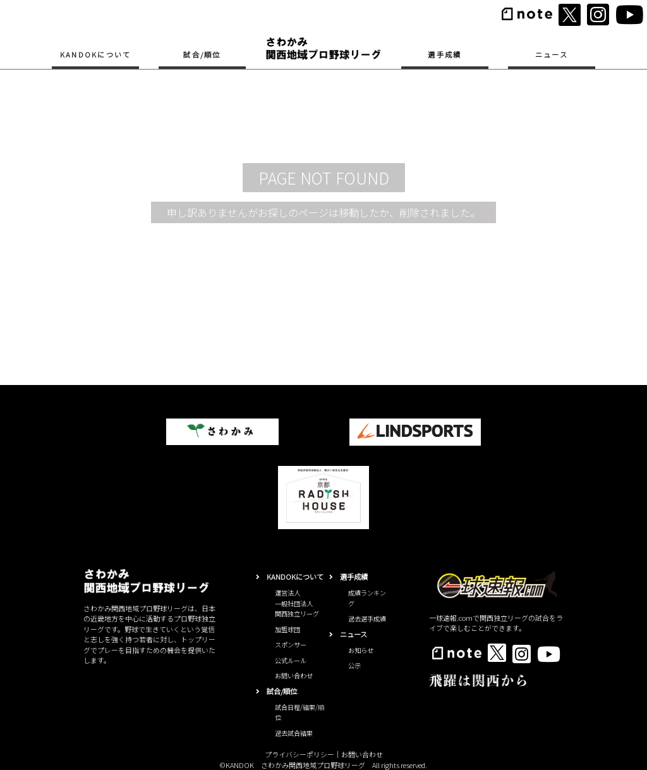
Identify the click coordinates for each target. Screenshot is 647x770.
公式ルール (290, 660)
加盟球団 (287, 629)
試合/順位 (202, 54)
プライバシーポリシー (299, 754)
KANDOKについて (95, 54)
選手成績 (444, 54)
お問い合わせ (294, 675)
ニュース (551, 54)
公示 (354, 665)
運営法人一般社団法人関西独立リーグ (297, 603)
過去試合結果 (294, 733)
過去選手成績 (367, 618)
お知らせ (360, 650)
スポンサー (290, 644)
